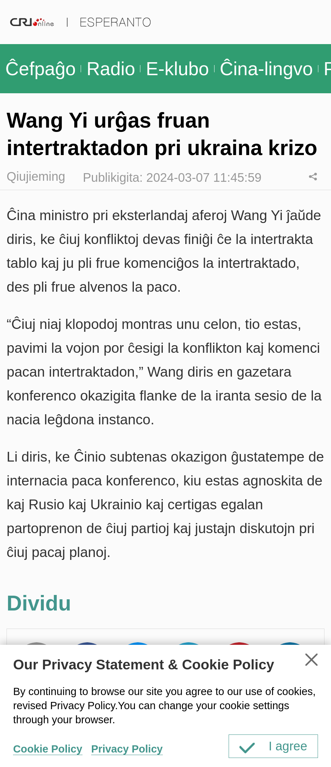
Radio (110, 68)
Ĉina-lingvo (266, 68)
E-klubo (177, 68)
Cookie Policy (47, 749)
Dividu (312, 176)
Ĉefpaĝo (40, 68)
